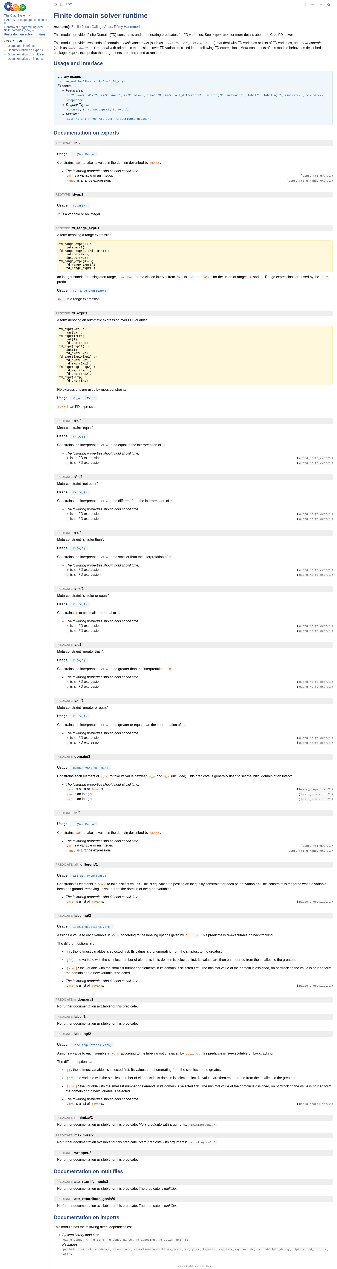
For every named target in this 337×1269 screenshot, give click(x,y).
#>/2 (77, 645)
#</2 (77, 533)
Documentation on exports (25, 50)
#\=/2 (78, 477)
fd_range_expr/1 (86, 228)
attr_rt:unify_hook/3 (91, 1182)
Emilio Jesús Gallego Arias (91, 27)
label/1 (80, 1017)
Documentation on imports (25, 58)
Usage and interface (21, 45)
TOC (69, 4)
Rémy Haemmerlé (128, 27)
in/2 (77, 143)
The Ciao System (15, 15)
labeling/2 (82, 916)
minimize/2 (83, 1118)
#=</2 (79, 589)
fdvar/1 (77, 194)
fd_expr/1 (80, 313)
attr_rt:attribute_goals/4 (94, 1199)
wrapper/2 (82, 1153)
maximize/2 (84, 1135)
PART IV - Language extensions (25, 19)
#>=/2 (79, 701)
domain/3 (82, 757)
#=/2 (77, 421)
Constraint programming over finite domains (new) (23, 28)
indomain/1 (83, 999)
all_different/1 (86, 864)
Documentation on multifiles (26, 54)
